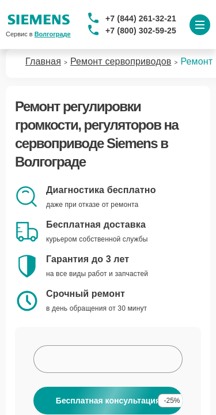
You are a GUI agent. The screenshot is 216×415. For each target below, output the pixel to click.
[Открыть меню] (200, 24)
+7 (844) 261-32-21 (140, 18)
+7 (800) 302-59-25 (140, 30)
